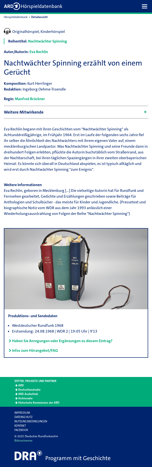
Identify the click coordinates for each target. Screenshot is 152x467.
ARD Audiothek (28, 394)
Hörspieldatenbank (16, 17)
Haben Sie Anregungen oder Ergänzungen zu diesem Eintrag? (62, 340)
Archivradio (25, 398)
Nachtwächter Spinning (47, 41)
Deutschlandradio (29, 390)
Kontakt (20, 426)
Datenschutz (23, 417)
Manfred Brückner (30, 98)
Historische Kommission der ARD (38, 403)
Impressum (22, 413)
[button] (146, 6)
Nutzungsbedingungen (30, 421)
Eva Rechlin (39, 51)
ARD (21, 385)
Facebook (21, 430)
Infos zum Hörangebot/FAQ (35, 350)
